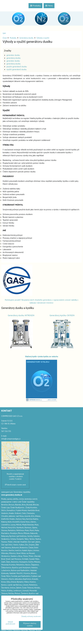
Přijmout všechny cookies (29, 624)
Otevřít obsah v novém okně (15, 485)
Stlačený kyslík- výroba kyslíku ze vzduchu (41, 356)
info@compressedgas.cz (11, 438)
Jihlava (37, 516)
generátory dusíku (13, 58)
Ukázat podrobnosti (10, 623)
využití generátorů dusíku (16, 69)
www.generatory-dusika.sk (11, 495)
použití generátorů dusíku (16, 66)
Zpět (4, 33)
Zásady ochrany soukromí (31, 616)
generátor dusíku (13, 55)
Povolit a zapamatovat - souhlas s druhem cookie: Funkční (15, 476)
